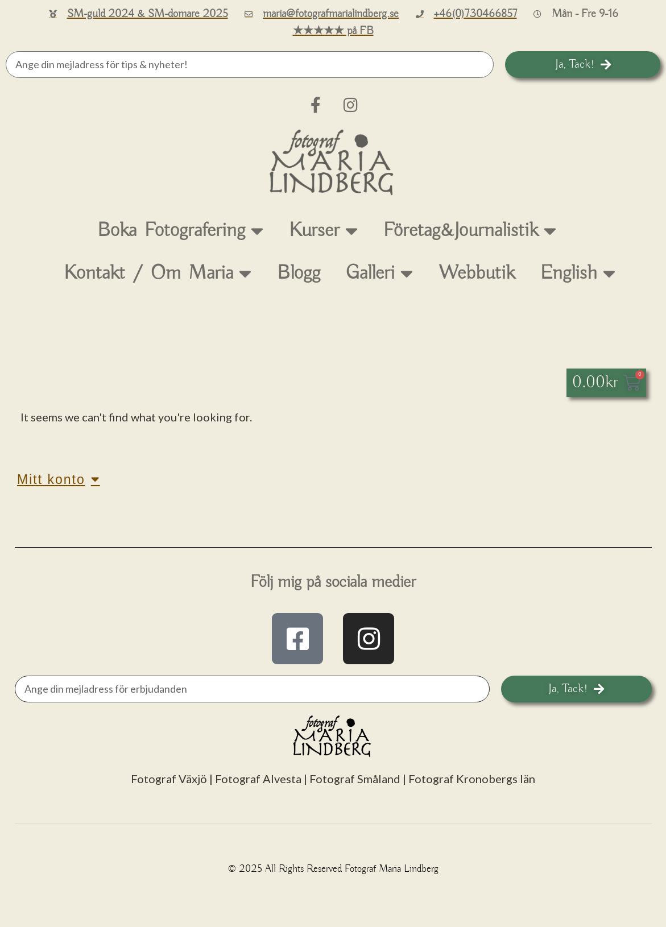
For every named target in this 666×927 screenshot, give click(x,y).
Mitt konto (58, 479)
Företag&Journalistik (469, 230)
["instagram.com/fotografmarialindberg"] (368, 638)
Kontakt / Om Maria (158, 273)
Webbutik (477, 273)
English (577, 273)
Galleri (379, 273)
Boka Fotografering (180, 230)
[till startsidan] (333, 162)
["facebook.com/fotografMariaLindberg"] (297, 638)
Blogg (298, 273)
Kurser (323, 230)
